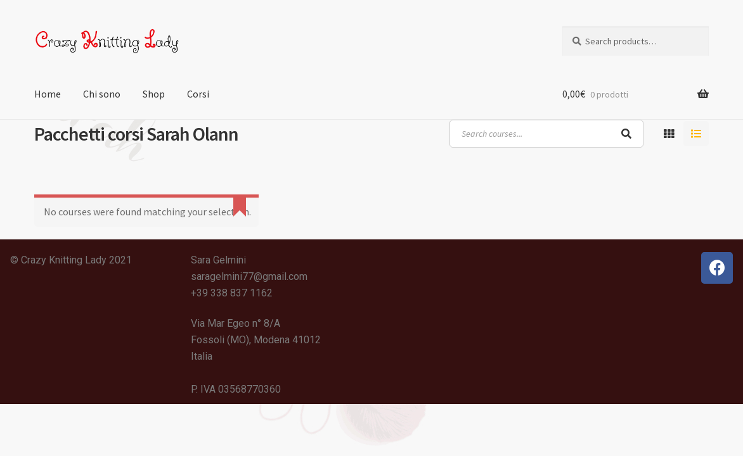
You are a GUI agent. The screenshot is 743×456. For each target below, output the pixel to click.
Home (47, 93)
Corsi (198, 93)
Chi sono (101, 93)
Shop (154, 93)
